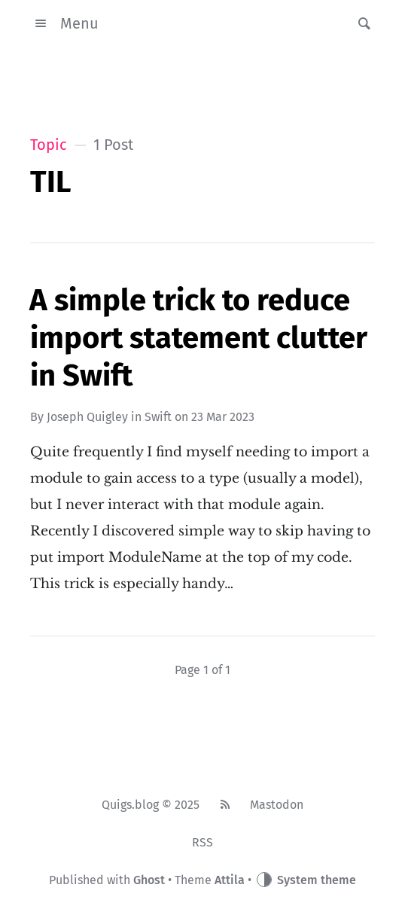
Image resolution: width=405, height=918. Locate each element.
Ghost (149, 880)
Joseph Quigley (87, 417)
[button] (360, 23)
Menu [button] (64, 23)
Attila (230, 880)
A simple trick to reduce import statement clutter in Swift (198, 338)
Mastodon (276, 805)
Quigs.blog (130, 805)
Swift (158, 417)
